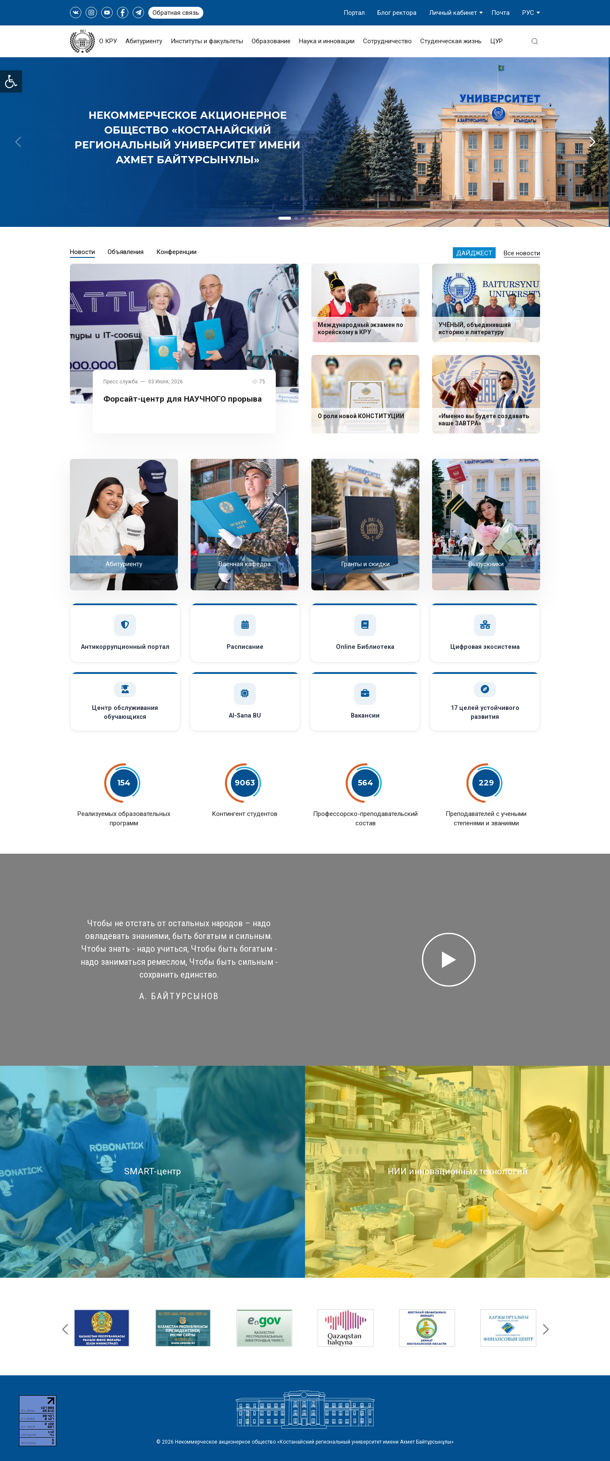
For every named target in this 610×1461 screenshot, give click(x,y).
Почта (500, 13)
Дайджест (474, 253)
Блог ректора (396, 13)
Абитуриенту (143, 41)
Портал (354, 13)
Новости (82, 252)
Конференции (176, 252)
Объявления (126, 252)
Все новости (522, 253)
